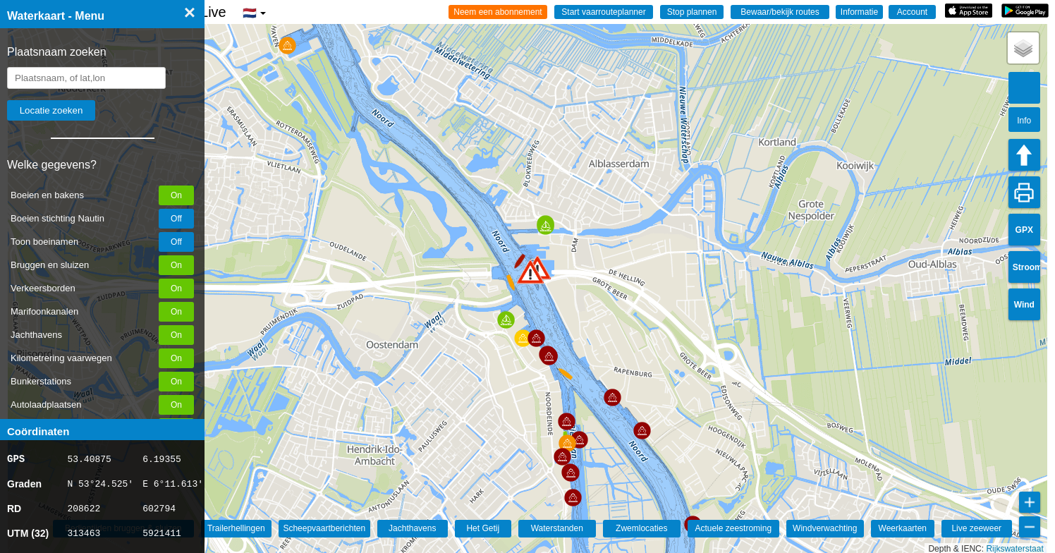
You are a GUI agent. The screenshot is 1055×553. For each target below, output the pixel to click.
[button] (530, 272)
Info (1024, 121)
